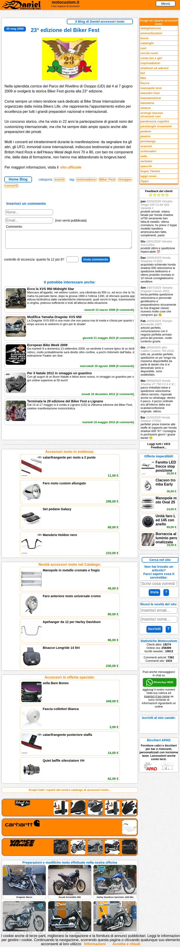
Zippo (144, 181)
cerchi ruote (149, 53)
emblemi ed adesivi (154, 68)
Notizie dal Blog (28, 826)
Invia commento (95, 263)
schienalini (148, 151)
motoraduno (86, 179)
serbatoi (146, 161)
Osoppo (125, 179)
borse (144, 38)
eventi (59, 179)
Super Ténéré (150, 171)
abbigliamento (150, 28)
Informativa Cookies (82, 821)
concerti (11, 185)
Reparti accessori (29, 807)
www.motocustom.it (159, 901)
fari (142, 73)
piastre (145, 136)
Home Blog (18, 179)
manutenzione (150, 98)
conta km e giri (151, 58)
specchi (146, 166)
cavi (143, 48)
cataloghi (147, 43)
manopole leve (151, 88)
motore (145, 108)
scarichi (146, 146)
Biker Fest (107, 179)
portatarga (148, 141)
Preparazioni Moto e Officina (36, 821)
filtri (143, 78)
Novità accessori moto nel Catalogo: (69, 505)
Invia (154, 592)
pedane (145, 131)
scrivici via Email (79, 807)
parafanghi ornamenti (156, 126)
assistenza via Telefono (84, 812)
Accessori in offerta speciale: (70, 556)
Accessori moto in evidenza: (69, 455)
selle (143, 156)
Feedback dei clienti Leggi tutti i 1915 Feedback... (159, 319)
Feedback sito (26, 816)
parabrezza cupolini (154, 121)
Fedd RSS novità (79, 826)
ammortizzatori (151, 33)
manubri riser (150, 93)
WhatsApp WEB (159, 682)
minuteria (147, 103)
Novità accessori (28, 812)
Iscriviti (154, 629)
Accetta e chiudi (126, 944)
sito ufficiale (70, 167)
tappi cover (148, 176)
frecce (144, 83)
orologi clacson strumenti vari (151, 114)
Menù (165, 3)
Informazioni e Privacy (83, 816)
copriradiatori (150, 63)
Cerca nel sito (159, 560)
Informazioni (95, 944)
